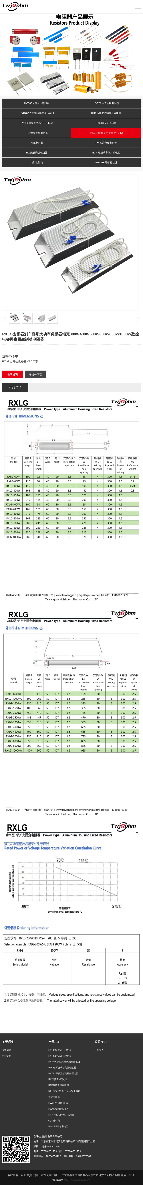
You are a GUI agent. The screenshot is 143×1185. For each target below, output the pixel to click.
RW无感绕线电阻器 (36, 152)
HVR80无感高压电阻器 (36, 103)
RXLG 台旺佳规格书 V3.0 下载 (20, 361)
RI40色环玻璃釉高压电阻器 (106, 113)
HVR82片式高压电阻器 (106, 103)
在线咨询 (12, 374)
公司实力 (99, 1050)
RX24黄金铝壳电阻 (106, 123)
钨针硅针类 (37, 162)
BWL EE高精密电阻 (106, 162)
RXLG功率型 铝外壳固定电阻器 (106, 132)
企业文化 (6, 1056)
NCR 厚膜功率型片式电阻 (106, 152)
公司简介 (6, 1050)
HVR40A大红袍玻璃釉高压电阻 (37, 113)
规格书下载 (35, 374)
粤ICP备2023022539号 (77, 1179)
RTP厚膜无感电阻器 (37, 132)
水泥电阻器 (37, 142)
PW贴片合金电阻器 (106, 142)
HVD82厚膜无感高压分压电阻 (37, 123)
